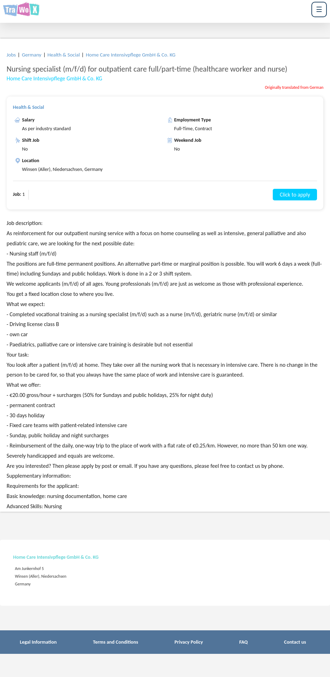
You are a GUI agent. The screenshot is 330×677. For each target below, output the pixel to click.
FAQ (243, 642)
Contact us (295, 642)
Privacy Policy (188, 642)
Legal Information (38, 642)
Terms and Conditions (115, 642)
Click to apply (295, 194)
